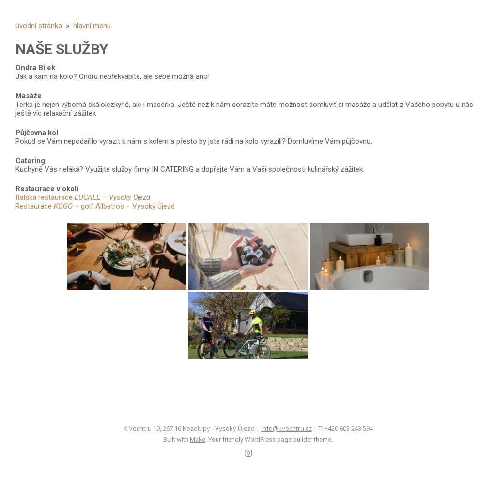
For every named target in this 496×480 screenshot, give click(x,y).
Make (197, 439)
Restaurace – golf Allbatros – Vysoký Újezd (95, 206)
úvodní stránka (39, 25)
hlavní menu (92, 25)
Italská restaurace (83, 197)
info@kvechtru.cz (286, 428)
